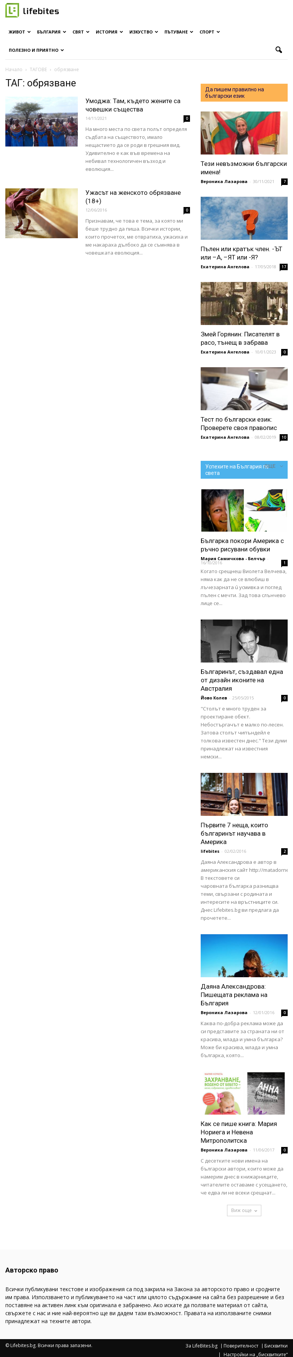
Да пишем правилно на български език (234, 92)
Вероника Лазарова (224, 181)
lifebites (210, 851)
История (109, 32)
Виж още (244, 1210)
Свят (81, 32)
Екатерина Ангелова (225, 266)
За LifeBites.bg (201, 1346)
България (51, 32)
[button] (278, 50)
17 (284, 266)
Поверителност (241, 1346)
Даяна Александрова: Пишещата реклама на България (234, 995)
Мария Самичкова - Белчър (233, 558)
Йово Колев (214, 698)
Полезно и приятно (36, 50)
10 (284, 437)
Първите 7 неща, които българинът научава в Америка (234, 833)
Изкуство (143, 32)
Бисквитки (276, 1346)
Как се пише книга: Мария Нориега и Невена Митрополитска (239, 1132)
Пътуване (178, 32)
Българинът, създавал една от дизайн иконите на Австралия (242, 680)
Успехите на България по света (237, 469)
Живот (20, 32)
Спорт (210, 32)
